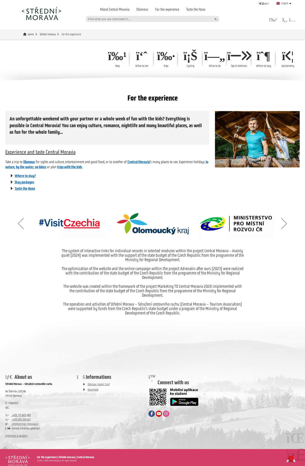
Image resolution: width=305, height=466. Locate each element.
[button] (264, 3)
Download (93, 390)
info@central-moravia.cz (21, 424)
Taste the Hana (195, 9)
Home (41, 13)
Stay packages (24, 182)
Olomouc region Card (99, 384)
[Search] (216, 19)
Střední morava (48, 34)
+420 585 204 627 (18, 419)
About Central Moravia (114, 9)
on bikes (40, 167)
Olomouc (142, 9)
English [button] (284, 3)
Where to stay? (25, 176)
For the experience (167, 9)
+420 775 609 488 (18, 415)
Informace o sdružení (16, 436)
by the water (25, 167)
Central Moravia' (139, 162)
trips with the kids (69, 167)
